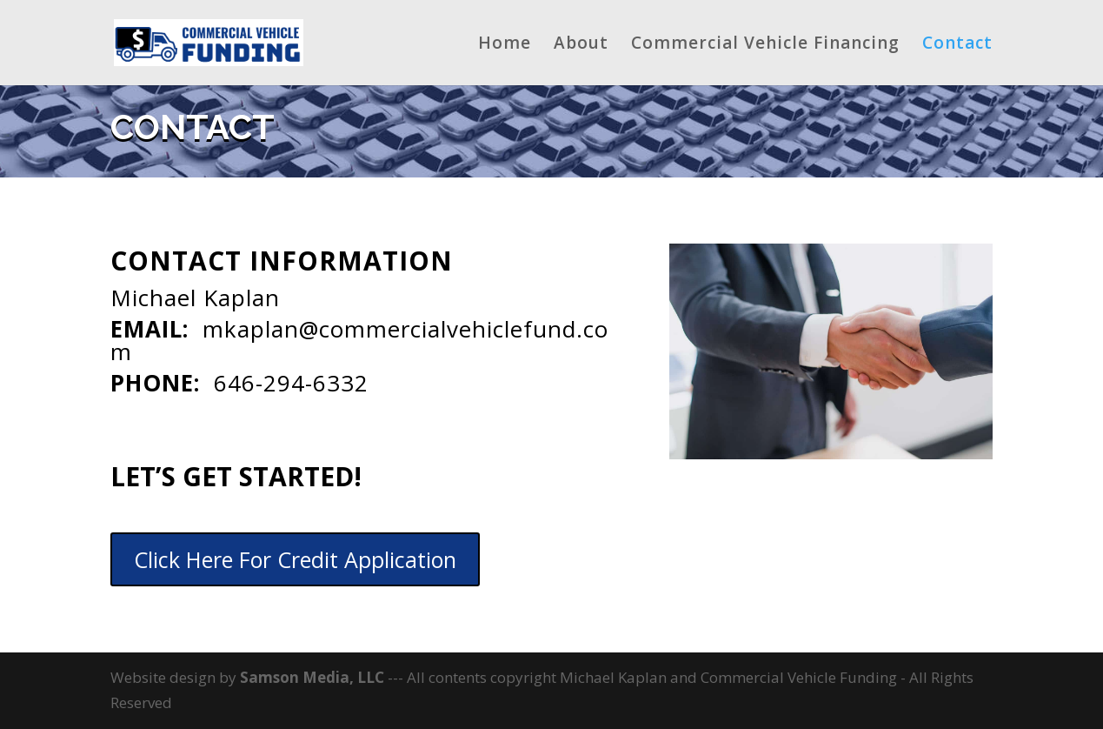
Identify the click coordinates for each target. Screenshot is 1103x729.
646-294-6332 (291, 382)
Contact (957, 45)
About (581, 45)
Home (504, 45)
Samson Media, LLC (314, 677)
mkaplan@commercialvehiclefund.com (359, 340)
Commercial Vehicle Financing (765, 45)
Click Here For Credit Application (295, 559)
